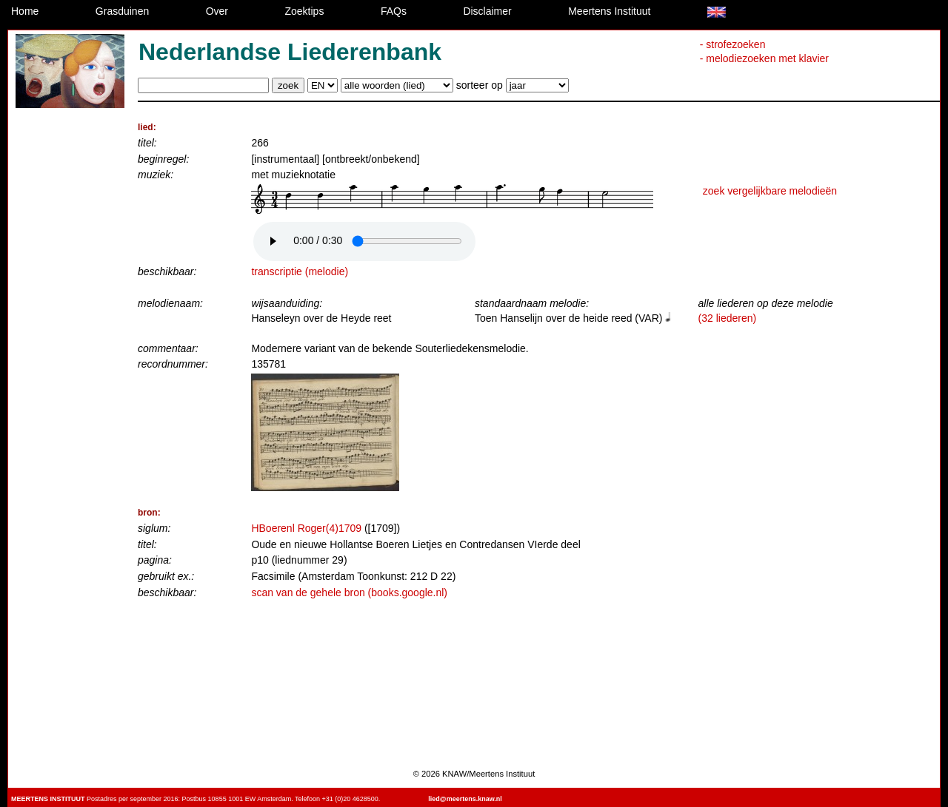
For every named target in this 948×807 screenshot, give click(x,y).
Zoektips (304, 11)
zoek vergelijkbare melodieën (770, 191)
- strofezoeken (733, 44)
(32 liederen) (727, 318)
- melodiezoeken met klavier (764, 58)
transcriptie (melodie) (299, 271)
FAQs (394, 11)
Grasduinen (122, 11)
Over (217, 11)
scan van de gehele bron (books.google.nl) (349, 592)
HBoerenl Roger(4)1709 (306, 528)
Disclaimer (487, 11)
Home (25, 11)
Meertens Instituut (609, 11)
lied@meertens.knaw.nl (464, 799)
